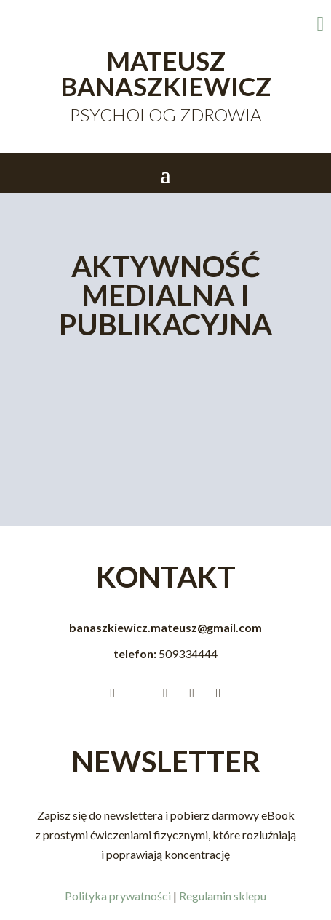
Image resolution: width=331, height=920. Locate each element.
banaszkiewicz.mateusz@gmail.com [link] (165, 627)
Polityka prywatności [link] (118, 896)
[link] (263, 24)
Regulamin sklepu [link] (222, 896)
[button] (165, 173)
